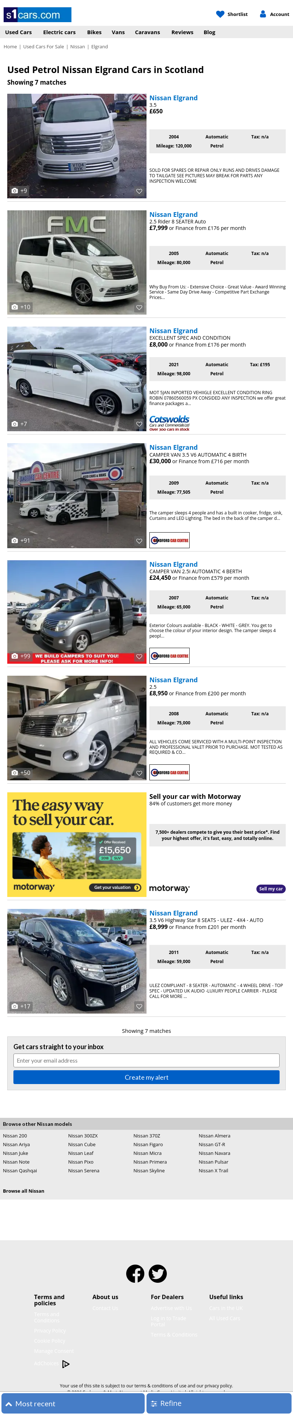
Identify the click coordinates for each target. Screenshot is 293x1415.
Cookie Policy (49, 1340)
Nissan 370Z (146, 1136)
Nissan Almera (214, 1136)
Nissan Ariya (16, 1144)
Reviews (183, 32)
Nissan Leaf (81, 1153)
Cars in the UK (226, 1308)
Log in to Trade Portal (168, 1321)
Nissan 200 (15, 1136)
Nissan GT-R (212, 1144)
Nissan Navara (214, 1153)
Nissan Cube (81, 1144)
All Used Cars (224, 1318)
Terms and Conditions (46, 1317)
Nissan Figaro (148, 1144)
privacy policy (218, 1386)
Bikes (94, 32)
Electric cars (59, 32)
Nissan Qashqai (20, 1170)
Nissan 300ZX (83, 1136)
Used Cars (18, 32)
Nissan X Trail (213, 1170)
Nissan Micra (147, 1153)
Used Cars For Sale (43, 46)
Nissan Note (16, 1162)
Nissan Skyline (149, 1170)
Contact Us (105, 1308)
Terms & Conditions (174, 1334)
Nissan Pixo (81, 1162)
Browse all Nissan (23, 1191)
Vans (118, 32)
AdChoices (52, 1363)
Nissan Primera (150, 1162)
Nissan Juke (15, 1153)
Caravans (147, 32)
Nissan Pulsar (213, 1162)
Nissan (77, 46)
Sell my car (271, 889)
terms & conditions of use (160, 1386)
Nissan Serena (83, 1170)
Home (10, 46)
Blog (209, 32)
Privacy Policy (50, 1330)
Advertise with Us (171, 1308)
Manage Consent (54, 1350)
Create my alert (147, 1077)
